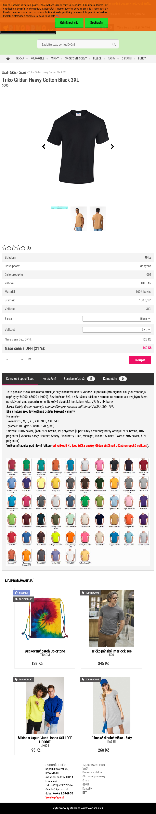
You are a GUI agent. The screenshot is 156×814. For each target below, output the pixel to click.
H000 (43, 397)
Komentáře (115, 379)
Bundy (142, 58)
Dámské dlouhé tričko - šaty (111, 738)
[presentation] (43, 147)
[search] (114, 44)
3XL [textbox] (144, 330)
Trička (20, 58)
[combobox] (116, 319)
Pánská (22, 72)
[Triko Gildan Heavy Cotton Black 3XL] (78, 147)
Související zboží (79, 379)
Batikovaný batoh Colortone (45, 651)
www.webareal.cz (92, 808)
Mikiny (55, 58)
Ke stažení (49, 379)
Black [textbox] (143, 319)
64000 (24, 397)
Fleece (97, 58)
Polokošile (37, 58)
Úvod (5, 72)
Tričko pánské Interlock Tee (112, 651)
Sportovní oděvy (76, 58)
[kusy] (15, 359)
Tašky (111, 58)
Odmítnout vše (69, 23)
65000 (33, 397)
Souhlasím (96, 23)
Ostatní (127, 58)
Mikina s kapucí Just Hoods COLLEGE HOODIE (45, 740)
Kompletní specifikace (20, 379)
